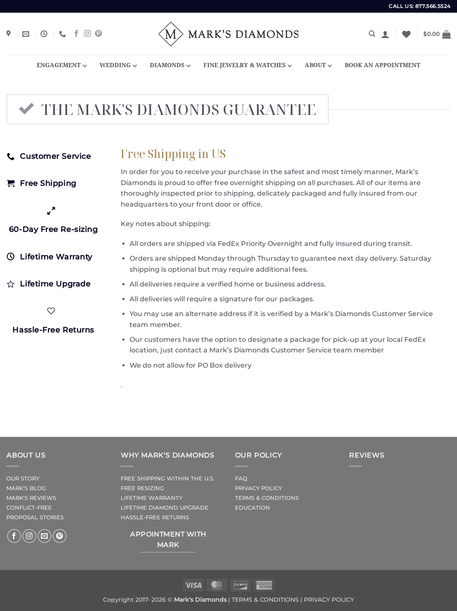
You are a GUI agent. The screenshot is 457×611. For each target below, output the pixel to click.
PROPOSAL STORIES (35, 517)
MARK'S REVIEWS (31, 498)
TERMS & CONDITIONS (267, 498)
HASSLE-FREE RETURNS (155, 517)
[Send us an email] (44, 536)
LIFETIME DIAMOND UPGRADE (164, 508)
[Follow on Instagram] (87, 34)
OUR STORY (22, 478)
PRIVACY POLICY (258, 488)
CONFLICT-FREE (29, 508)
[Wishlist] (406, 34)
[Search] (372, 34)
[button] (385, 34)
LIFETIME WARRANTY (151, 498)
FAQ (241, 478)
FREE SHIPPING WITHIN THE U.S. (167, 478)
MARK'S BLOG (26, 488)
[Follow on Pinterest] (98, 34)
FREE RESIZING (142, 488)
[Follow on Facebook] (76, 34)
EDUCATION (252, 508)
